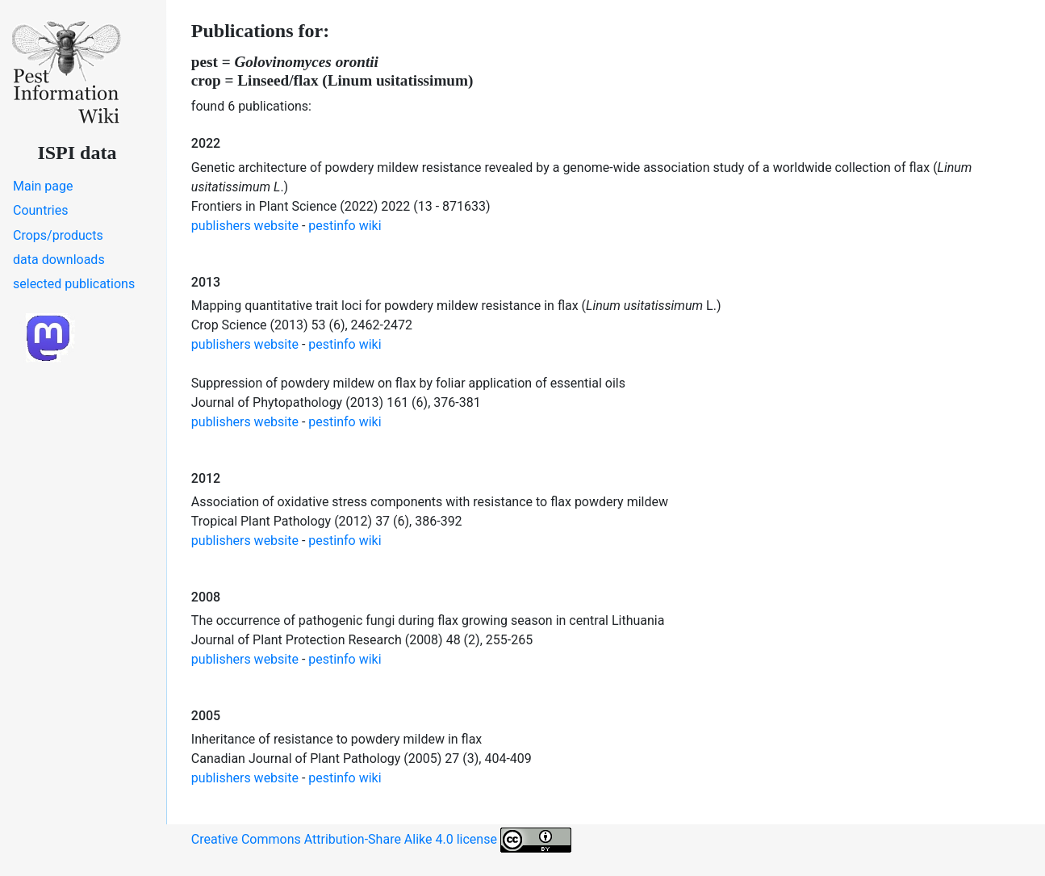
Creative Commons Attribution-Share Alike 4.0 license (381, 840)
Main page (43, 186)
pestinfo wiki (344, 225)
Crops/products (58, 235)
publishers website (245, 225)
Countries (40, 210)
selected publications (74, 283)
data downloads (59, 259)
